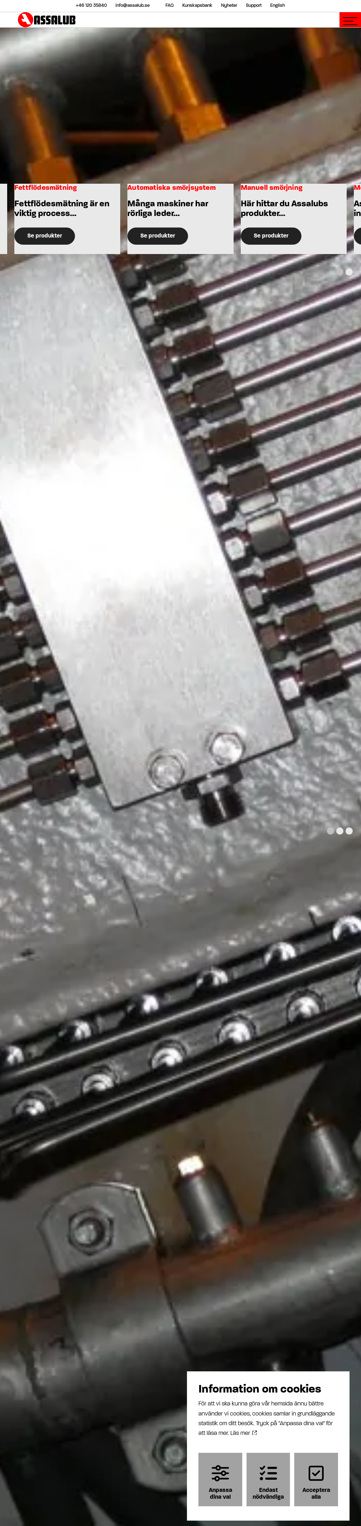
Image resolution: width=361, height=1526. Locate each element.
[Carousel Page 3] (349, 831)
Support (254, 5)
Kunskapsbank (197, 5)
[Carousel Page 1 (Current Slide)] (339, 272)
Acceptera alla (316, 1480)
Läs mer (243, 1432)
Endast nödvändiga (268, 1480)
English (277, 5)
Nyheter (229, 5)
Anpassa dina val (220, 1480)
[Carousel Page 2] (349, 272)
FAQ (169, 5)
